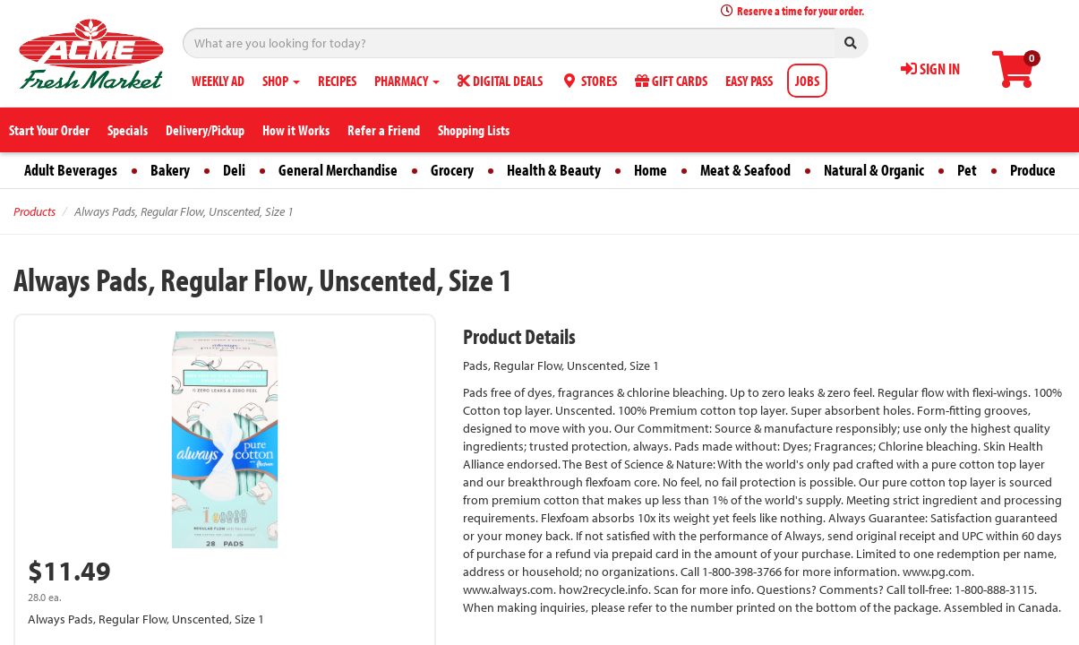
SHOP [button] (281, 81)
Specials (127, 130)
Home (650, 169)
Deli (234, 169)
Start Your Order (49, 130)
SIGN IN (930, 68)
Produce (1033, 169)
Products (34, 211)
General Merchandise (338, 169)
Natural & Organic (874, 169)
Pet (967, 169)
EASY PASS (749, 81)
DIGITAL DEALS (500, 81)
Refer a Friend (383, 130)
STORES (589, 81)
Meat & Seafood (745, 169)
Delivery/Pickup (205, 130)
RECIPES (337, 81)
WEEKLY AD (218, 81)
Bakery (170, 169)
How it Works (296, 130)
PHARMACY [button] (407, 81)
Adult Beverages (70, 169)
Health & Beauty (554, 169)
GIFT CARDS (671, 81)
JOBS (807, 81)
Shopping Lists (474, 130)
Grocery (452, 169)
